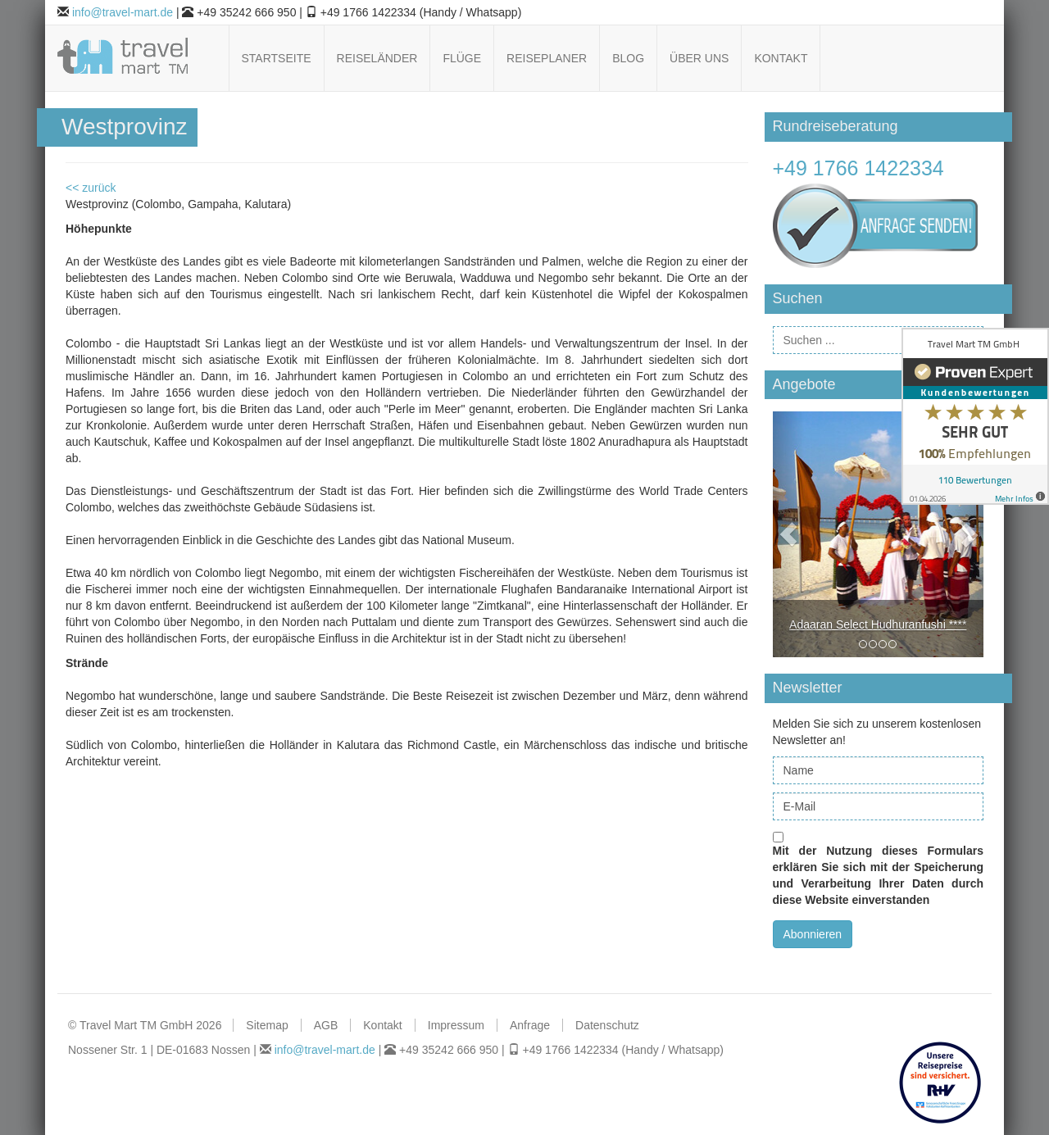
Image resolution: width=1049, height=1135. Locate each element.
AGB (326, 1025)
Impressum (456, 1025)
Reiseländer (377, 58)
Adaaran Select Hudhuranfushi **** (877, 624)
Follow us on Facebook (891, 58)
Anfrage (530, 1025)
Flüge (462, 58)
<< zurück (91, 187)
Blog (628, 58)
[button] (789, 534)
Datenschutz (607, 1025)
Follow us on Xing (974, 58)
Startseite (276, 58)
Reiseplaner (546, 58)
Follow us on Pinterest (933, 58)
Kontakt (780, 58)
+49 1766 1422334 (858, 168)
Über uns (699, 58)
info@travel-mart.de (122, 12)
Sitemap (267, 1025)
